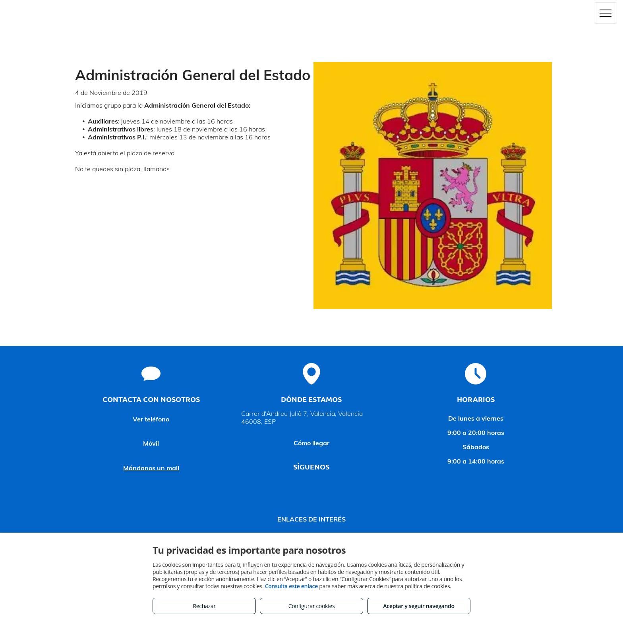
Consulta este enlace (291, 586)
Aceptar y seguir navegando (418, 606)
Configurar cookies (311, 606)
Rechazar (204, 606)
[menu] (605, 13)
